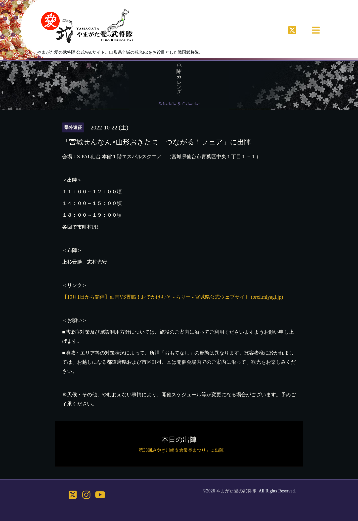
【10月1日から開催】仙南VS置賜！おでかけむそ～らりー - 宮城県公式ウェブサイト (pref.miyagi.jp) (172, 297)
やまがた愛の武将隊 (236, 490)
